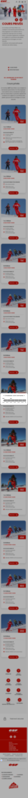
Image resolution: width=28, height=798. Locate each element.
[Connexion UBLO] (1, 760)
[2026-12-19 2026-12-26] (5, 400)
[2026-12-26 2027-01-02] (9, 400)
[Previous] (3, 395)
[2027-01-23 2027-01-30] (24, 400)
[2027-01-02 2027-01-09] (13, 400)
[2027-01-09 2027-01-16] (16, 400)
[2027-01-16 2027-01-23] (20, 400)
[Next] (24, 395)
